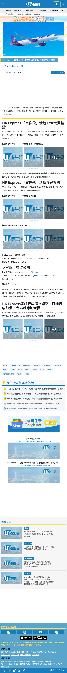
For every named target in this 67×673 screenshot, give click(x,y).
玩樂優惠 (58, 365)
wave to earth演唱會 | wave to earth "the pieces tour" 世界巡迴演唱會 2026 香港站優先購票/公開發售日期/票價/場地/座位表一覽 (39, 580)
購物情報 (41, 10)
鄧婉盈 (8, 72)
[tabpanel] (33, 19)
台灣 (35, 369)
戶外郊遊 (28, 543)
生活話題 (12, 66)
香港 (20, 369)
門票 (50, 369)
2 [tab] (32, 22)
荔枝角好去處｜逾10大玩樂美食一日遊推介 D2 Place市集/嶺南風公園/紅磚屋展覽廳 (38, 564)
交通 (21, 66)
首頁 (4, 66)
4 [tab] (36, 22)
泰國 (27, 374)
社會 (13, 645)
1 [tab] (30, 22)
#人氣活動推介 (19, 661)
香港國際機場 (9, 374)
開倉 (16, 642)
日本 (42, 369)
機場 (13, 369)
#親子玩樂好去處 (45, 661)
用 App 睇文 (58, 72)
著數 (5, 365)
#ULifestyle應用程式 (9, 664)
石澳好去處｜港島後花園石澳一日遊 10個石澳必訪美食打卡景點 (39, 547)
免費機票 (27, 365)
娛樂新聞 (28, 14)
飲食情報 (53, 10)
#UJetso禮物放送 (32, 664)
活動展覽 (4, 642)
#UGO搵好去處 (7, 661)
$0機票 (37, 365)
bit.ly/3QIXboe (32, 272)
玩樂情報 (29, 10)
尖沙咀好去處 (25, 642)
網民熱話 (4, 652)
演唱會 (8, 10)
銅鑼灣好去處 (37, 642)
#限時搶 (22, 664)
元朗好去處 (49, 642)
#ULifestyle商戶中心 (48, 664)
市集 (11, 642)
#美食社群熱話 (31, 661)
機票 (19, 374)
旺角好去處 (5, 645)
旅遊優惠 (47, 365)
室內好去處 (29, 558)
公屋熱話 (20, 14)
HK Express (15, 284)
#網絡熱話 (5, 666)
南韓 (27, 369)
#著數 (60, 664)
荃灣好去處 (59, 642)
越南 (5, 369)
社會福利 (37, 645)
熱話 (26, 528)
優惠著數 (17, 10)
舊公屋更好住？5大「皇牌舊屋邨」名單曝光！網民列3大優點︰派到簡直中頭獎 (38, 534)
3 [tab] (34, 22)
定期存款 (36, 14)
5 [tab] (38, 22)
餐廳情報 (20, 645)
